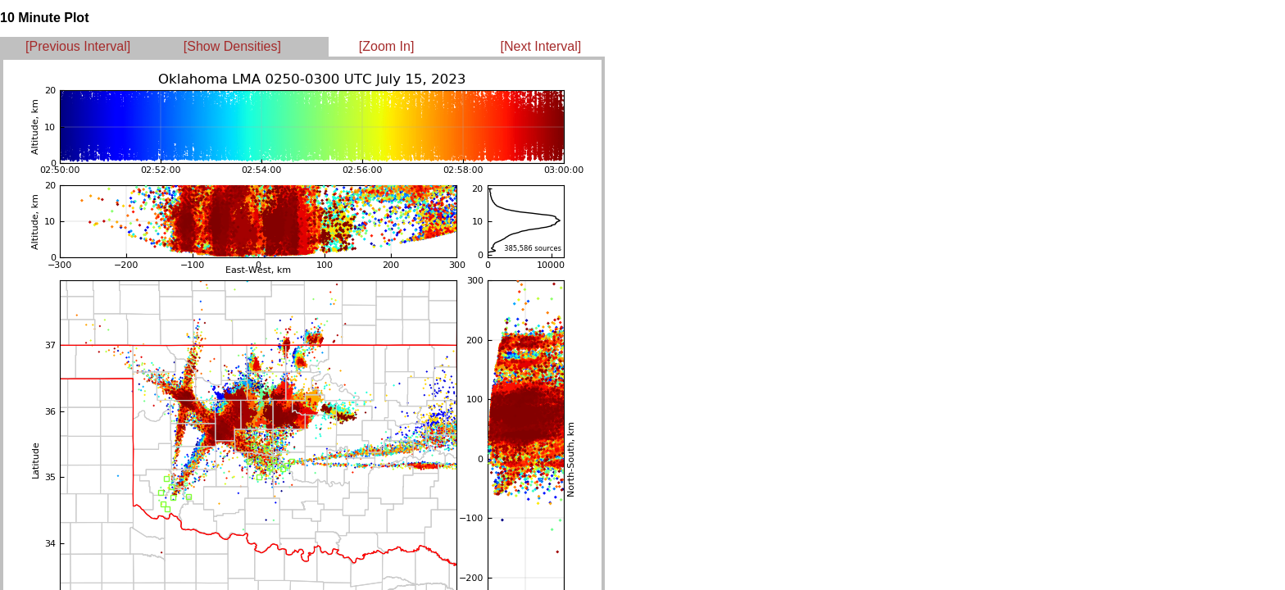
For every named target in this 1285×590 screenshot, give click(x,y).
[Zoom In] (387, 46)
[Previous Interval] (77, 46)
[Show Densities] (232, 46)
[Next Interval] (541, 46)
